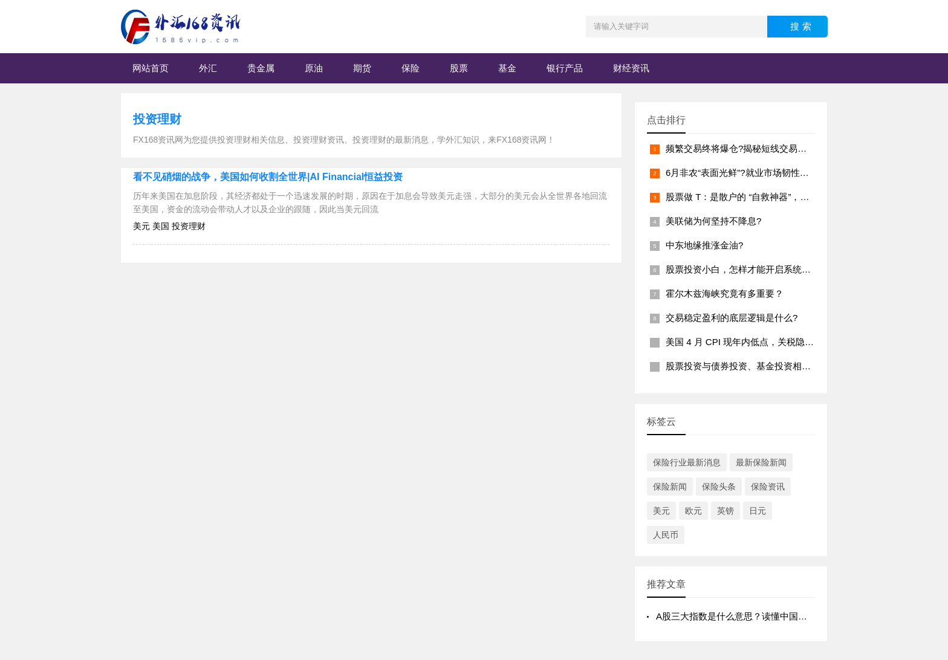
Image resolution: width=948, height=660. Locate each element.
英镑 (725, 511)
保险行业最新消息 (687, 462)
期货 (362, 68)
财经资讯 (631, 68)
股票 (459, 68)
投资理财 (157, 119)
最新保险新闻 (761, 462)
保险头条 (719, 486)
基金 (507, 68)
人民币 (665, 535)
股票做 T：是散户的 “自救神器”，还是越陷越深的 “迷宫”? (780, 197)
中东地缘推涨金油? (704, 245)
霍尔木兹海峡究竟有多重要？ (725, 293)
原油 (314, 68)
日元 (757, 511)
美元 (661, 511)
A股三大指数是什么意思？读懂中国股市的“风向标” (757, 616)
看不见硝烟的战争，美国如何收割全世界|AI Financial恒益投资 (268, 177)
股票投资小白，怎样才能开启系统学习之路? (754, 269)
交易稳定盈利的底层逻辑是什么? (731, 317)
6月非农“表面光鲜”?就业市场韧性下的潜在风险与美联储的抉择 (792, 172)
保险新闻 (670, 486)
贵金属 (260, 68)
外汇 (208, 68)
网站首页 (150, 68)
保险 (410, 68)
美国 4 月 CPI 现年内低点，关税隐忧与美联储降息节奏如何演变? (796, 342)
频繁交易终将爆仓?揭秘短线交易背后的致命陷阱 (763, 148)
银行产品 (565, 68)
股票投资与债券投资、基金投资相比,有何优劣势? (765, 366)
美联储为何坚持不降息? (713, 221)
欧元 (693, 511)
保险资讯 (768, 486)
